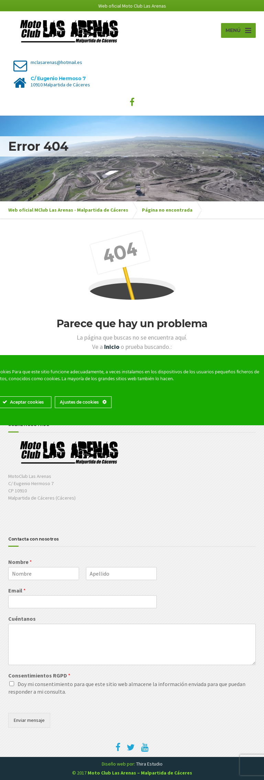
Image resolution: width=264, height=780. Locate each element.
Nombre (20, 561)
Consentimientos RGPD (39, 675)
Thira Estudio (149, 764)
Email (17, 590)
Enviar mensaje (29, 720)
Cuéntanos (22, 618)
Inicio (112, 347)
